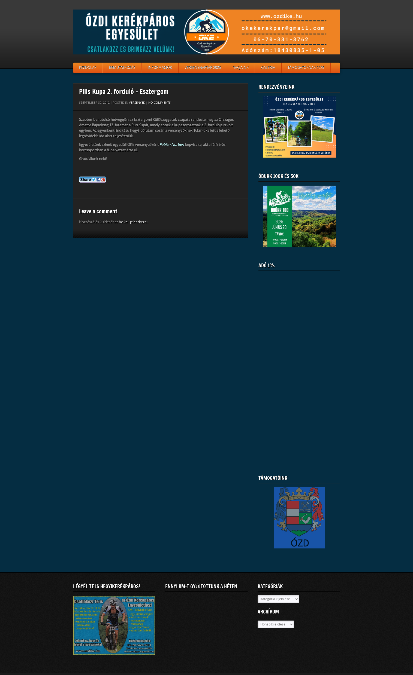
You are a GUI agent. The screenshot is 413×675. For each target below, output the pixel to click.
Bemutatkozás (122, 68)
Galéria (268, 68)
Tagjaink (241, 68)
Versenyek (137, 103)
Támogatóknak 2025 (306, 68)
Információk (160, 68)
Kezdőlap (88, 68)
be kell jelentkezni (133, 222)
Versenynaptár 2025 (203, 68)
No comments (159, 103)
